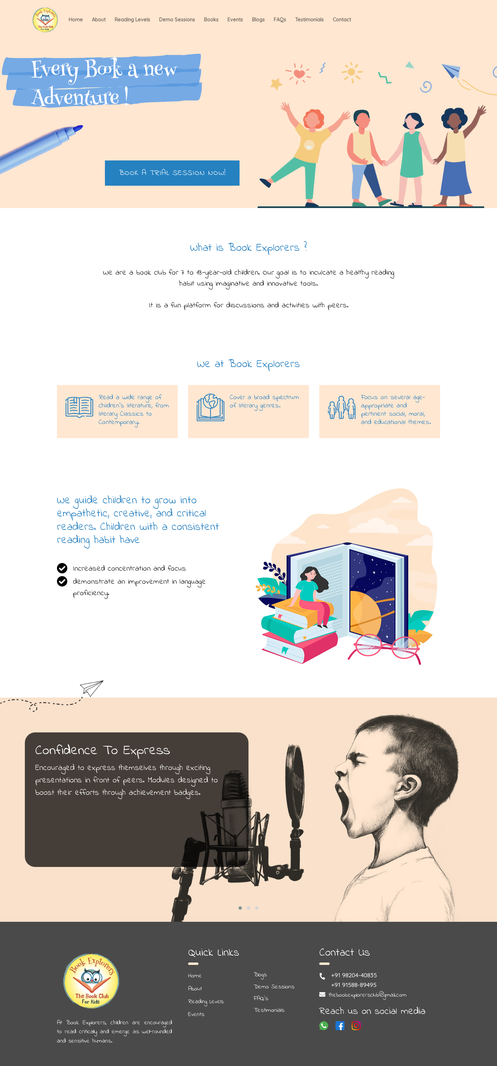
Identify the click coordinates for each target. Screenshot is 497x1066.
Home (76, 20)
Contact (342, 20)
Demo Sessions (177, 20)
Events (235, 20)
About (99, 20)
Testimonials (309, 20)
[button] (240, 908)
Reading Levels (132, 20)
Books (211, 20)
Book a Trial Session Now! (172, 173)
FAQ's (261, 998)
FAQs (280, 20)
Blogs (258, 20)
